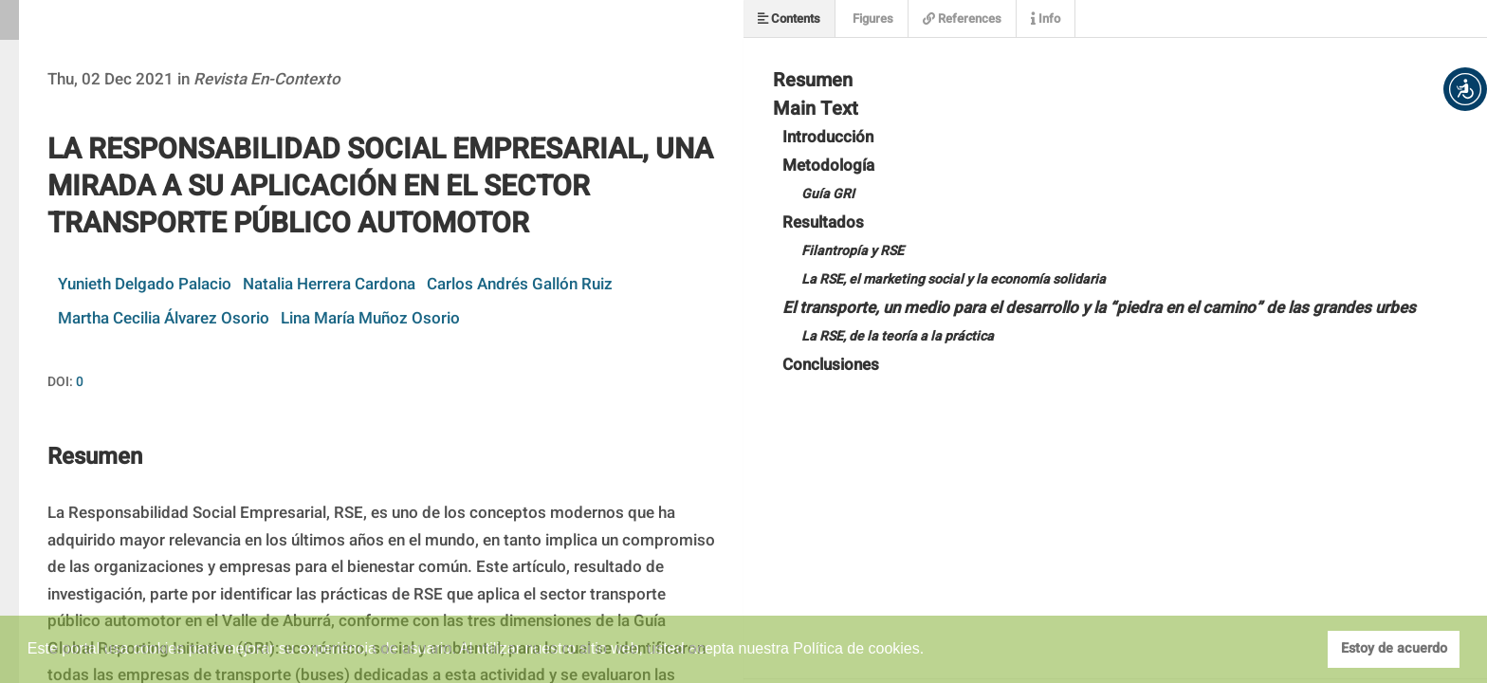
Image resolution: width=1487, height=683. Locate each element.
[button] (1465, 89)
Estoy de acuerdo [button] (1394, 648)
